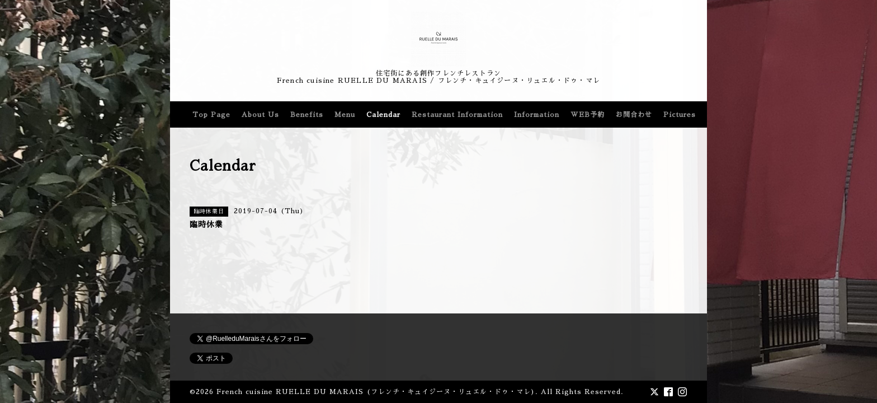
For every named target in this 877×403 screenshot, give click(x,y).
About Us (260, 114)
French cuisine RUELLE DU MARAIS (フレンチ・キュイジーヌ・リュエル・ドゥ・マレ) (375, 391)
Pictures (679, 114)
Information (536, 114)
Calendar (383, 114)
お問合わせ (634, 114)
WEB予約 (587, 114)
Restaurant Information (457, 114)
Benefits (306, 114)
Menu (344, 114)
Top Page (211, 114)
